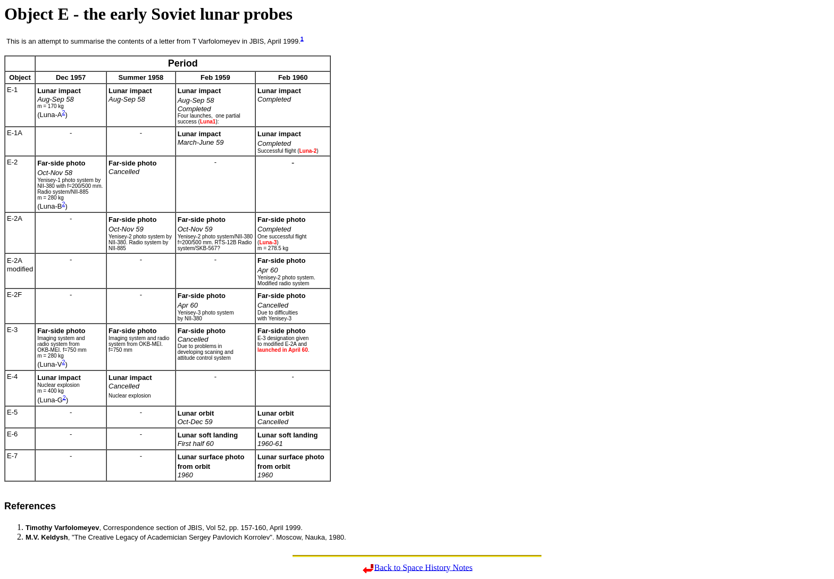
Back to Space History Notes (423, 567)
